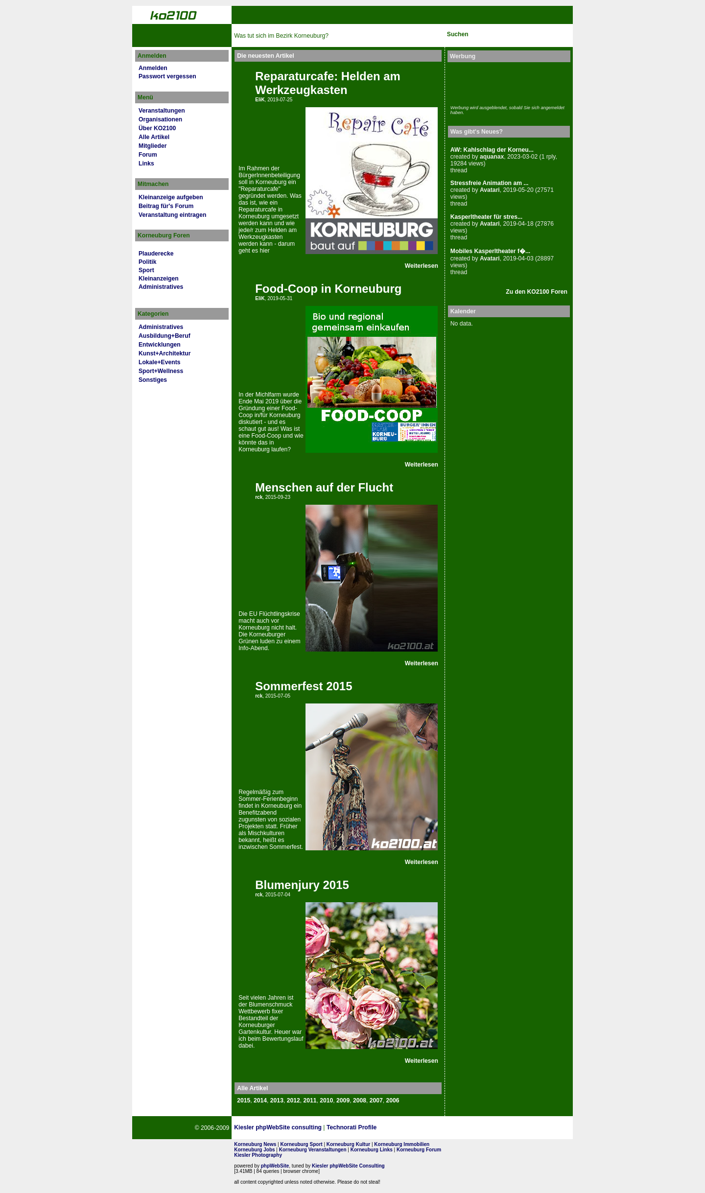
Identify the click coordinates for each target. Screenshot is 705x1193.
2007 (376, 1100)
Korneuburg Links (372, 1149)
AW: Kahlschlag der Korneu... (492, 149)
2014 (260, 1100)
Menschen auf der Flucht (324, 487)
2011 (309, 1100)
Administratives (161, 286)
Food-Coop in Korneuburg (328, 288)
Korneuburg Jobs (254, 1149)
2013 (276, 1100)
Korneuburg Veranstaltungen (313, 1149)
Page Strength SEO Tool (418, 1127)
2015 (243, 1100)
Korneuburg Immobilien (401, 1144)
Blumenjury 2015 (302, 884)
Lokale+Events (159, 362)
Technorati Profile (351, 1127)
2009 (343, 1100)
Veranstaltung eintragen (172, 214)
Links (146, 163)
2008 (359, 1100)
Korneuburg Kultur (348, 1144)
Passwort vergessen (167, 76)
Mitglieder (152, 145)
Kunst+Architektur (164, 353)
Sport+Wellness (161, 371)
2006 (393, 1100)
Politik (147, 261)
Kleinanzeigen (159, 278)
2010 (326, 1100)
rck (258, 497)
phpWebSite (275, 1166)
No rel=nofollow (466, 1127)
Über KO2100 (157, 128)
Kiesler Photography (258, 1155)
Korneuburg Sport (302, 1144)
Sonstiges (153, 379)
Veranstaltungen (162, 110)
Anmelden (153, 68)
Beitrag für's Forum (166, 206)
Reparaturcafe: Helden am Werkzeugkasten (327, 83)
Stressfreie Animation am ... (489, 183)
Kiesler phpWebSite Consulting (348, 1166)
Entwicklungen (160, 344)
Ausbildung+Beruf (164, 335)
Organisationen (160, 119)
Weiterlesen (421, 265)
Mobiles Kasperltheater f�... (490, 251)
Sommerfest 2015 (303, 686)
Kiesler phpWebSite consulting (278, 1127)
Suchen (458, 34)
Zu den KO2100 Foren (536, 291)
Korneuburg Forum (419, 1149)
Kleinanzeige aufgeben (171, 197)
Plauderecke (156, 253)
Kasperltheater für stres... (486, 216)
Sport (146, 270)
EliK (259, 99)
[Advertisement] (507, 82)
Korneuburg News (255, 1144)
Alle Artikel (154, 137)
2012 (293, 1100)
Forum (148, 154)
